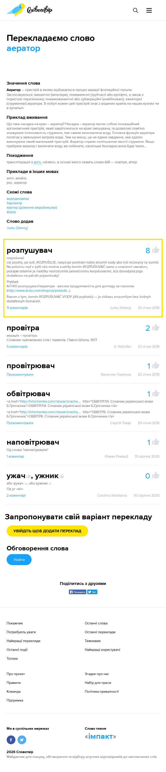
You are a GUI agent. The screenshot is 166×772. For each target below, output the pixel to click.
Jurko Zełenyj (17, 228)
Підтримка (15, 700)
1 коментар (15, 456)
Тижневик (93, 641)
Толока (12, 658)
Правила (14, 683)
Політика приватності (102, 691)
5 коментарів (17, 346)
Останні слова (96, 623)
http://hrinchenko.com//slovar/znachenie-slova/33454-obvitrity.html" (51, 401)
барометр (14, 203)
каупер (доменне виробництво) (32, 207)
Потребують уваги (21, 632)
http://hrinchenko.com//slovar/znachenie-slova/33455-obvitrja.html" (51, 412)
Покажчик (15, 623)
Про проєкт (16, 674)
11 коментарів (17, 308)
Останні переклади (100, 632)
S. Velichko (122, 346)
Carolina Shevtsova (112, 495)
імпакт (100, 736)
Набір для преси (98, 683)
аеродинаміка (18, 198)
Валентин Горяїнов (116, 374)
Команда (14, 691)
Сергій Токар (120, 423)
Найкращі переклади (23, 641)
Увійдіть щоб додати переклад (47, 531)
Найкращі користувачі (102, 649)
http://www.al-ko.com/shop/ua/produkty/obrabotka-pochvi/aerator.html (38, 290)
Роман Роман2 (116, 456)
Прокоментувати (20, 374)
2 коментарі (16, 495)
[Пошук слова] (135, 10)
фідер (11, 212)
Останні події (17, 649)
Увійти (19, 559)
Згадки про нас (97, 674)
